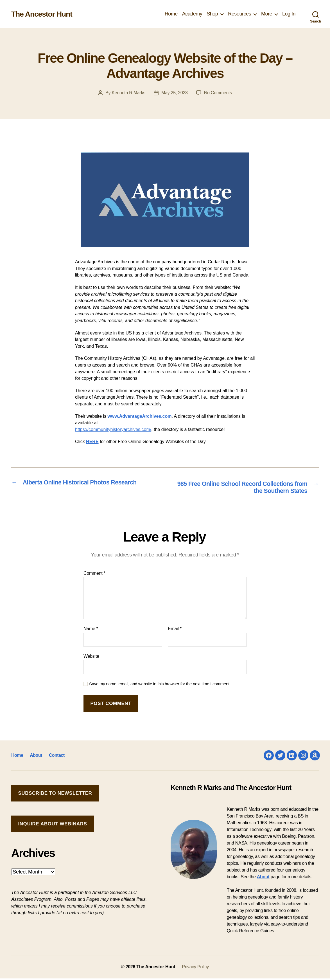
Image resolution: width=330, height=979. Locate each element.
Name (90, 629)
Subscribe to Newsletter (55, 793)
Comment (94, 573)
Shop (212, 14)
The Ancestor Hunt (43, 14)
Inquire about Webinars (52, 824)
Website (91, 656)
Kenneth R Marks (128, 92)
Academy (192, 14)
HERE (92, 441)
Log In (288, 14)
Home (171, 14)
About (36, 755)
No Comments (218, 92)
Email (175, 629)
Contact (56, 755)
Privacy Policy (195, 967)
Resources (239, 14)
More (266, 14)
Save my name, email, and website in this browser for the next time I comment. (159, 684)
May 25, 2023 (174, 92)
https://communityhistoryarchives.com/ (113, 429)
